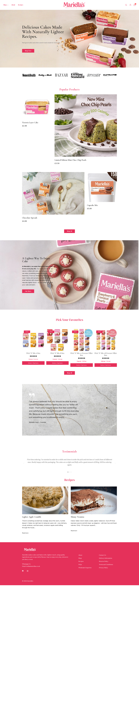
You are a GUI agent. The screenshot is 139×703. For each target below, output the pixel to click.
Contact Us (102, 555)
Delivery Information (105, 558)
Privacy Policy (103, 567)
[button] (24, 463)
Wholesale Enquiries (84, 567)
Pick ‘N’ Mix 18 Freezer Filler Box (106, 354)
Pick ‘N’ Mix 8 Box (57, 353)
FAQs (80, 564)
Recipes (20, 5)
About (13, 5)
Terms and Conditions (106, 564)
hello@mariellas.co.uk (33, 566)
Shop (5, 5)
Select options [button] (33, 363)
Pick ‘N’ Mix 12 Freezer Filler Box (81, 354)
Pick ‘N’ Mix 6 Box (33, 353)
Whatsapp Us (26, 564)
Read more (25, 533)
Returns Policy (103, 561)
